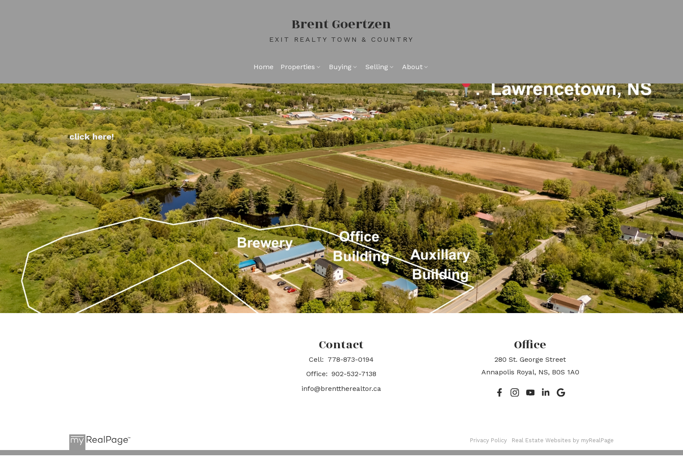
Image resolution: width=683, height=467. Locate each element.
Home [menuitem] (264, 67)
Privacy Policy (488, 440)
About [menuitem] (412, 67)
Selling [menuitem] (376, 67)
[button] (499, 392)
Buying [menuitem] (340, 67)
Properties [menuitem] (298, 67)
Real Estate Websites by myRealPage (563, 440)
